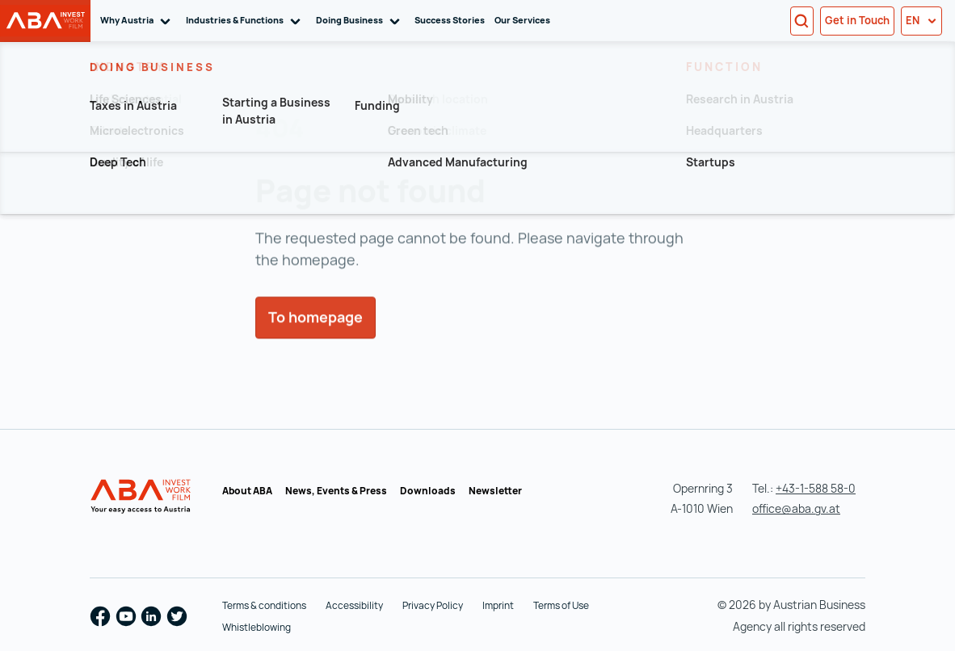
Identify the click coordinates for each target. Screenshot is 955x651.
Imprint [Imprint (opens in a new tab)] (498, 605)
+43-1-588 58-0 (816, 488)
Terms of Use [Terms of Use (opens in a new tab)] (561, 605)
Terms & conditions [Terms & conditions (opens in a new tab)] (264, 605)
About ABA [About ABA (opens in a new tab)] (247, 491)
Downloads (428, 491)
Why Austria (138, 20)
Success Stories (449, 20)
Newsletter (495, 491)
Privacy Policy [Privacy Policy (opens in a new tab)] (432, 605)
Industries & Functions (246, 20)
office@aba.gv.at (796, 508)
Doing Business (361, 20)
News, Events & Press (336, 491)
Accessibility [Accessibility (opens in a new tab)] (354, 605)
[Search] (802, 21)
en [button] (921, 20)
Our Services (522, 20)
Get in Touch (857, 20)
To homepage (315, 340)
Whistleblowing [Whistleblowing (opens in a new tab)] (256, 627)
